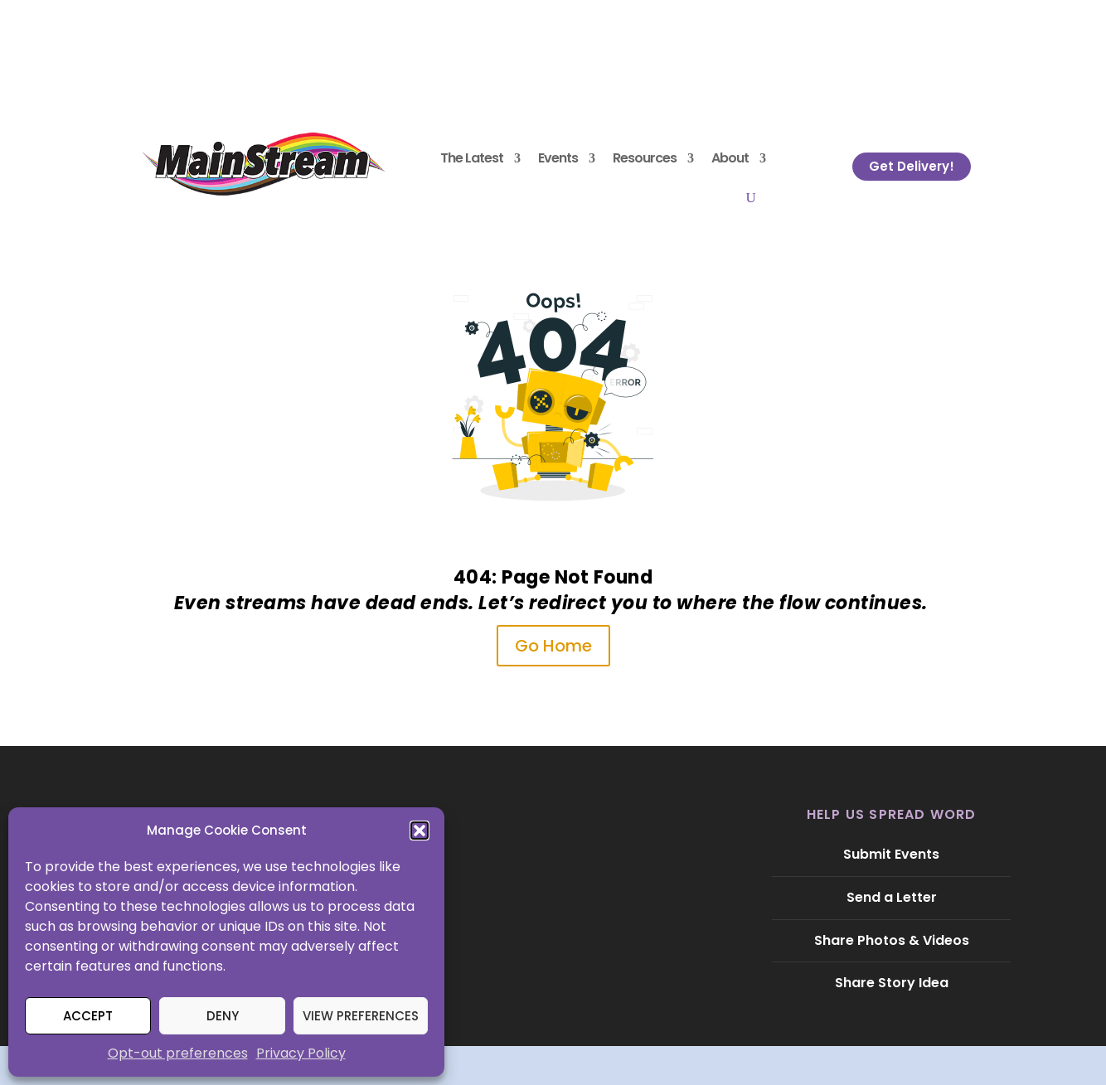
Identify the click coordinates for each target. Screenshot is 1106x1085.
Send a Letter (891, 897)
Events (558, 157)
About (730, 157)
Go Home (553, 645)
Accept (88, 1015)
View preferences (361, 1015)
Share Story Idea (891, 982)
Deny (222, 1015)
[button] (419, 830)
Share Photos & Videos (891, 940)
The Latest (471, 157)
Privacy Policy (301, 1053)
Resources (645, 157)
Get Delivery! (911, 166)
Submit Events (891, 854)
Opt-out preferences (178, 1053)
